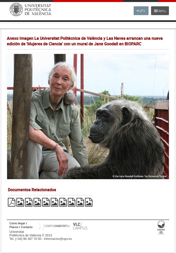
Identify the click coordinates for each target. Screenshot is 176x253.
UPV (141, 10)
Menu (160, 10)
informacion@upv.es (58, 239)
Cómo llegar (17, 223)
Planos (13, 227)
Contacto (27, 227)
